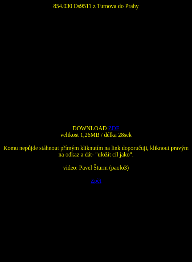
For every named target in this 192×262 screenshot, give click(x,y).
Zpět (96, 181)
